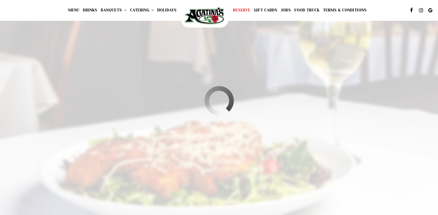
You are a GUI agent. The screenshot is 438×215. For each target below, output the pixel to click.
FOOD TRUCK (306, 10)
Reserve (241, 10)
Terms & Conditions (345, 10)
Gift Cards (265, 10)
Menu (73, 10)
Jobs (286, 10)
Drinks (90, 10)
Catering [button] (142, 10)
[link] (204, 16)
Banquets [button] (113, 10)
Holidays (167, 10)
